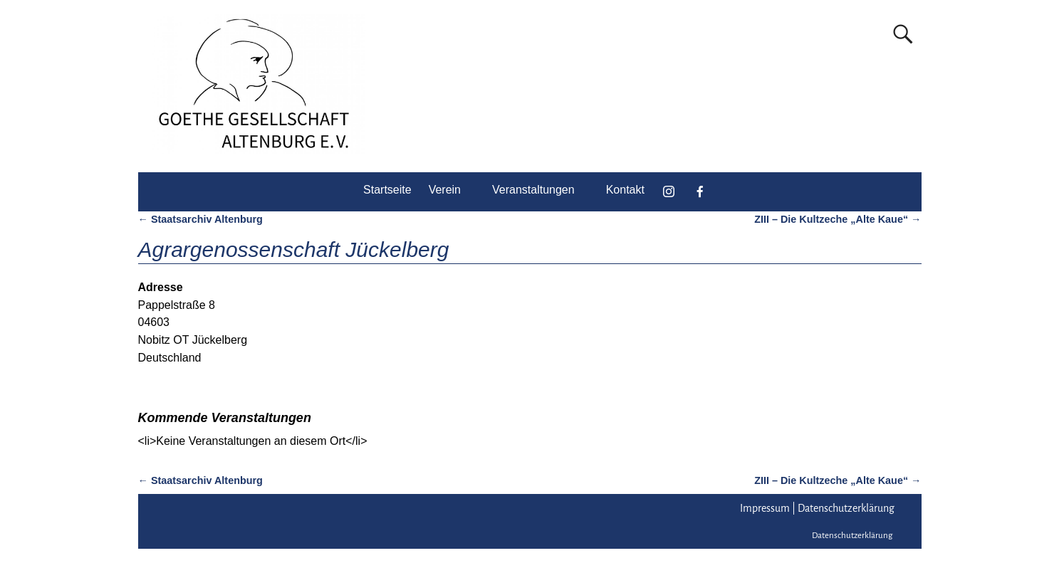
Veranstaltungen (533, 190)
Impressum (765, 508)
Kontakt (625, 190)
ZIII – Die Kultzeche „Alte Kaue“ (837, 219)
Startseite (387, 190)
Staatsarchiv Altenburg (200, 219)
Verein (445, 190)
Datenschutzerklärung (846, 508)
